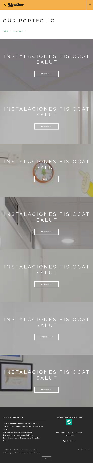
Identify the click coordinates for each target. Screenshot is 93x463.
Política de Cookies (33, 453)
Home (5, 31)
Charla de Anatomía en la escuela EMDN (18, 432)
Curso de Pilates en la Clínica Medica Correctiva (20, 423)
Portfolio (18, 31)
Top (46, 458)
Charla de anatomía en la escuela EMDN (18, 435)
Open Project (47, 74)
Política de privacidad (10, 453)
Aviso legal (22, 453)
